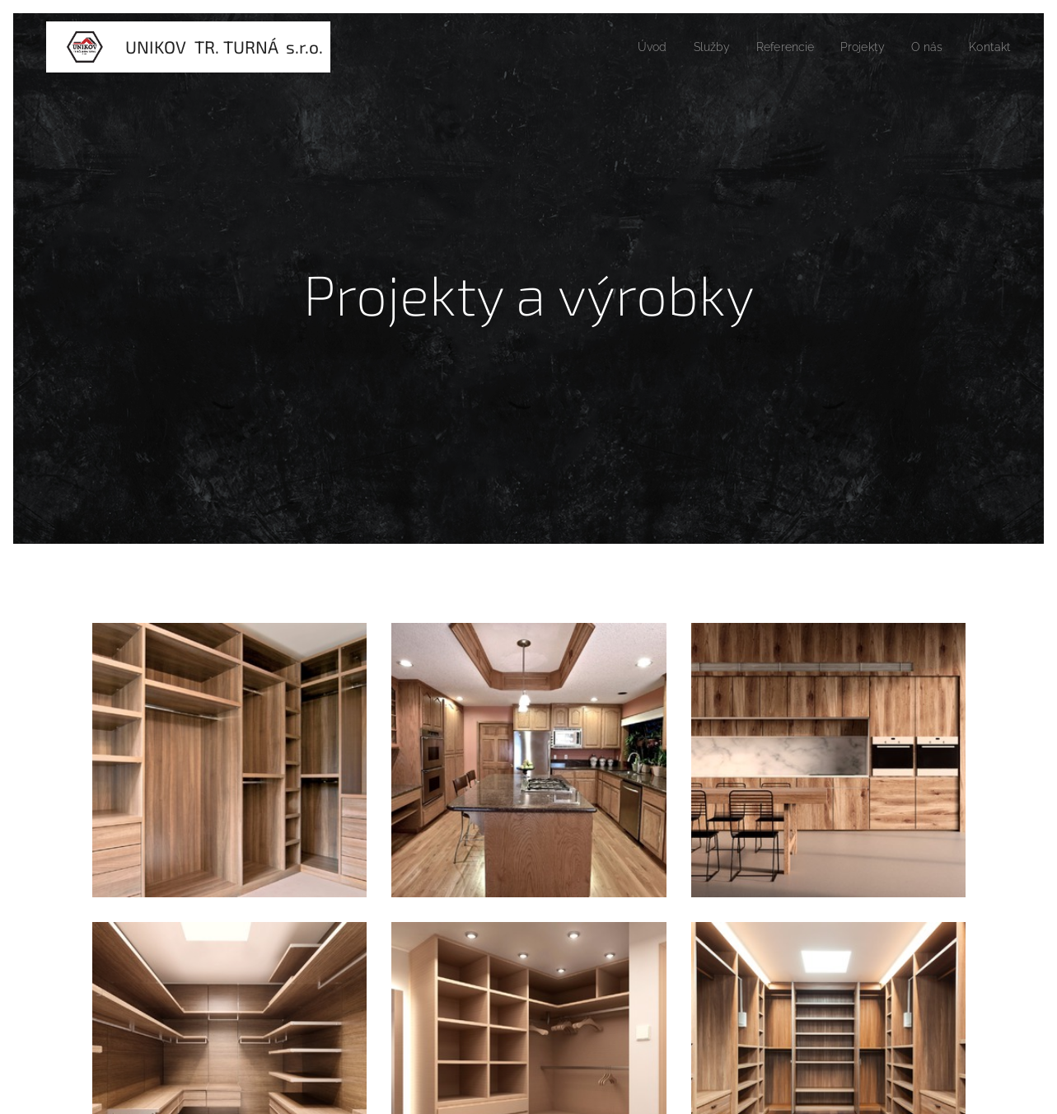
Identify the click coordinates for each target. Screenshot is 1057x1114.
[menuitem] (631, 47)
